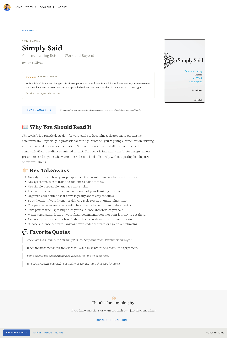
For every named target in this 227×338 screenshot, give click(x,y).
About (62, 7)
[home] (7, 7)
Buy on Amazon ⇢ (39, 110)
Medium (48, 333)
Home (18, 7)
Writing (31, 7)
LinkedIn (37, 333)
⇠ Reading (29, 30)
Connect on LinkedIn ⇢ (113, 320)
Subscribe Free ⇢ (16, 333)
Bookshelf (47, 7)
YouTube (59, 333)
